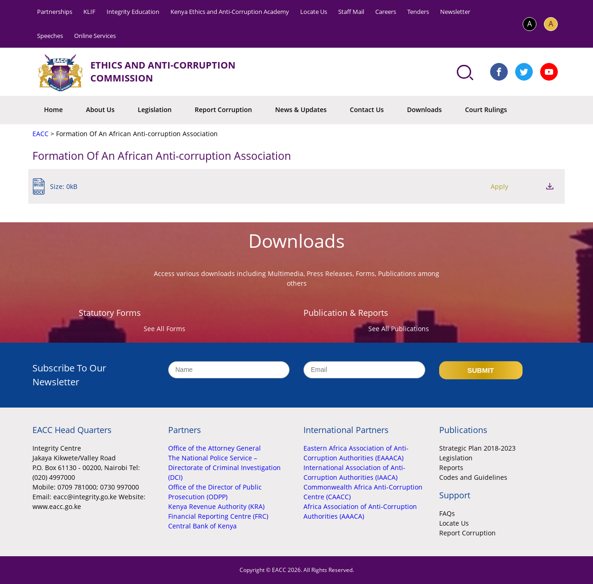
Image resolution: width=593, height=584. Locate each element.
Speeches (50, 35)
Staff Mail (351, 11)
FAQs (447, 513)
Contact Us (367, 109)
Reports (451, 467)
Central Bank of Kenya (202, 525)
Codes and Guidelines (473, 477)
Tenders (418, 11)
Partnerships (54, 11)
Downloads (424, 109)
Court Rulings (486, 109)
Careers (385, 11)
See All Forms (164, 328)
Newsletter (455, 11)
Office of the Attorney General (214, 448)
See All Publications (398, 328)
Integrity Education (133, 11)
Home (53, 109)
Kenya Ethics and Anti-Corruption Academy (229, 11)
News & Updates (301, 109)
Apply (499, 186)
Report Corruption (223, 109)
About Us (100, 109)
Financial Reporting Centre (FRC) (218, 516)
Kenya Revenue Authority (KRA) (216, 506)
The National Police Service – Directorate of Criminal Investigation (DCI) (224, 467)
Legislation (154, 109)
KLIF (89, 11)
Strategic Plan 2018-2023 (477, 448)
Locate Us (313, 11)
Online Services (95, 35)
